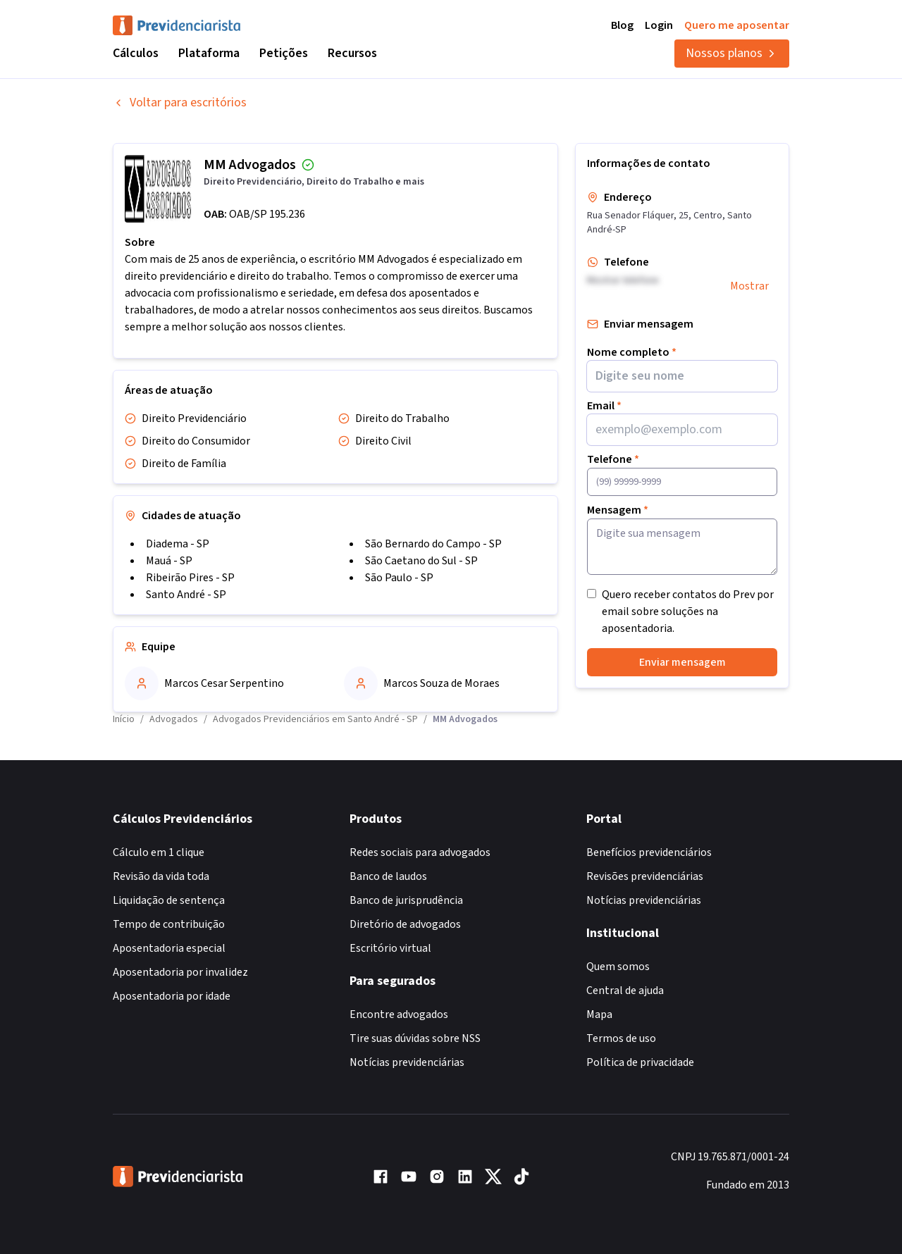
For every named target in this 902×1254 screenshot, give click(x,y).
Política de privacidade (640, 1062)
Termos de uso (621, 1038)
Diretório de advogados (405, 924)
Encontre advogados (399, 1014)
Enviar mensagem (682, 662)
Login (659, 25)
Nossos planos (732, 53)
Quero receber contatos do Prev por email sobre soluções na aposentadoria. (688, 611)
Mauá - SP (169, 561)
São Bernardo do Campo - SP (433, 544)
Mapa (599, 1014)
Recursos (352, 53)
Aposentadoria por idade (171, 996)
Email (604, 406)
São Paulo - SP (399, 577)
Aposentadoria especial (169, 948)
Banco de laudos (388, 876)
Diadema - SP (177, 544)
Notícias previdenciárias (407, 1062)
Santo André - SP (186, 594)
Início (124, 719)
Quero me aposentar (736, 25)
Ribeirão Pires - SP (190, 577)
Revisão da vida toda (161, 876)
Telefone (613, 459)
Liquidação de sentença (169, 900)
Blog (622, 25)
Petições (283, 53)
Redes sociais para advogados (420, 852)
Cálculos (136, 53)
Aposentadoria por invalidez (180, 972)
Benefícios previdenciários (649, 852)
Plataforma (209, 53)
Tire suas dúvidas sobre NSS (415, 1038)
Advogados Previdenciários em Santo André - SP (315, 719)
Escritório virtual (390, 948)
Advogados (173, 719)
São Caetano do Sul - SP (421, 561)
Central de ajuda (625, 990)
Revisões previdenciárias (644, 876)
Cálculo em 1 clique (158, 852)
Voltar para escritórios (180, 102)
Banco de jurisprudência (406, 900)
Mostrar (749, 286)
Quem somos (618, 966)
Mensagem (617, 510)
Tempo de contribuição (169, 924)
